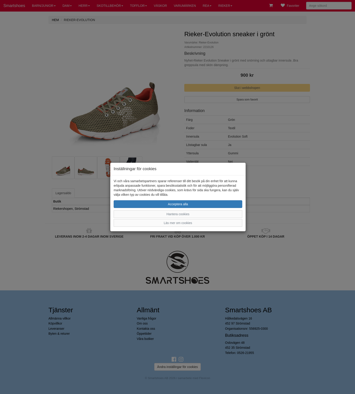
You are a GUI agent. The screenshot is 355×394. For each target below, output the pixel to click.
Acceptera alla (178, 204)
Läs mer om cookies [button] (178, 223)
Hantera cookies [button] (177, 214)
